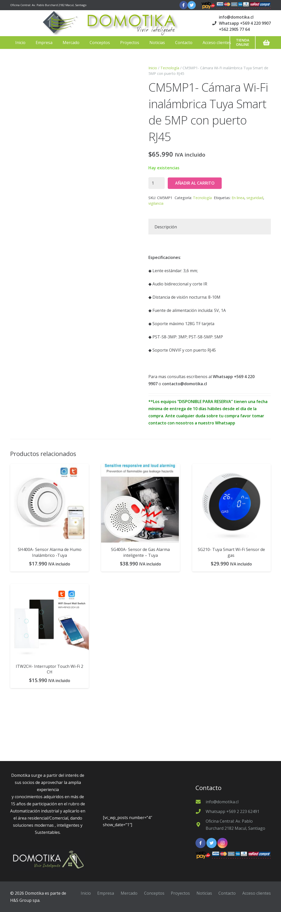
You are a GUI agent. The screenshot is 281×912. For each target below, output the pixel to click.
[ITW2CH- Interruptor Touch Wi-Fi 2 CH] (49, 621)
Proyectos (180, 893)
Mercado (129, 893)
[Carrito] (266, 42)
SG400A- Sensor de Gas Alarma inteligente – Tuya (140, 552)
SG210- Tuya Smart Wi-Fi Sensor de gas (231, 552)
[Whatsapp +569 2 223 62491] (200, 811)
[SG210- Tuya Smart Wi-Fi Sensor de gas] (231, 503)
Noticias (204, 893)
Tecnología (169, 67)
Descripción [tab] (165, 227)
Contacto (227, 893)
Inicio (152, 67)
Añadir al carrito (195, 183)
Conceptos (154, 893)
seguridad (254, 197)
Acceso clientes (256, 893)
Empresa (105, 893)
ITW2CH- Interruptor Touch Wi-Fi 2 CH (49, 669)
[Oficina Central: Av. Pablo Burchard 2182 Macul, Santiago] (200, 824)
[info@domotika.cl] (200, 801)
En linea (238, 197)
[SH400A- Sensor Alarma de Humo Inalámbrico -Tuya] (49, 503)
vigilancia (155, 203)
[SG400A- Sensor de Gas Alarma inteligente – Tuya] (140, 503)
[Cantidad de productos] (156, 183)
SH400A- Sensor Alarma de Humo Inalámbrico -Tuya (49, 552)
